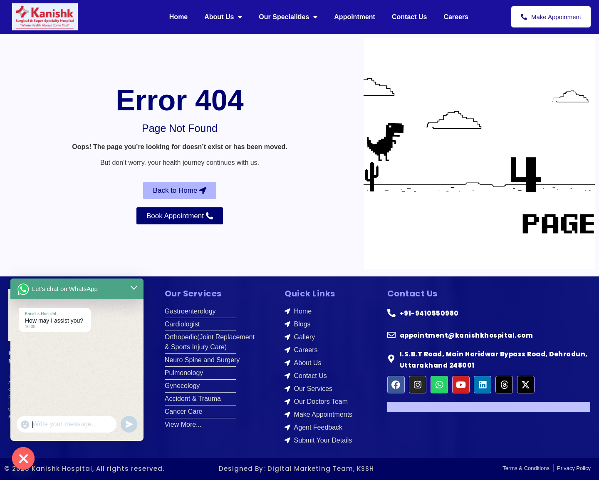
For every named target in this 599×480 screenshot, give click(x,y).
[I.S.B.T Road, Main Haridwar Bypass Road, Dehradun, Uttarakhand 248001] (391, 359)
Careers (455, 16)
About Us (223, 17)
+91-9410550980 (429, 313)
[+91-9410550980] (391, 313)
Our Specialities (288, 17)
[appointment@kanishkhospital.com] (391, 335)
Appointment (354, 16)
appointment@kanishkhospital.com (466, 335)
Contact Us (409, 16)
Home (178, 16)
